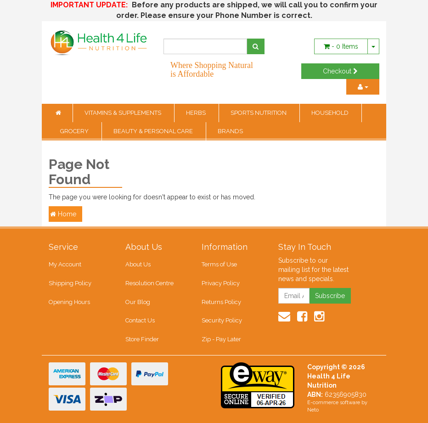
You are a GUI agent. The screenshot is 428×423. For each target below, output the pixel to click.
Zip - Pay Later (221, 339)
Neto (313, 410)
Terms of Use (219, 264)
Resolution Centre (149, 283)
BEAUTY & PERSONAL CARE (153, 131)
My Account (65, 264)
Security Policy (222, 320)
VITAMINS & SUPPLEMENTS (123, 112)
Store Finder (142, 339)
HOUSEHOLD (330, 112)
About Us (138, 264)
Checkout (340, 71)
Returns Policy (221, 302)
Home (63, 214)
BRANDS (230, 131)
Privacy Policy (221, 283)
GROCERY (75, 131)
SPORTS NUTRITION (259, 112)
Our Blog (137, 302)
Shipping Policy (70, 283)
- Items (341, 46)
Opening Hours (69, 302)
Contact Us (140, 320)
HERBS (196, 112)
